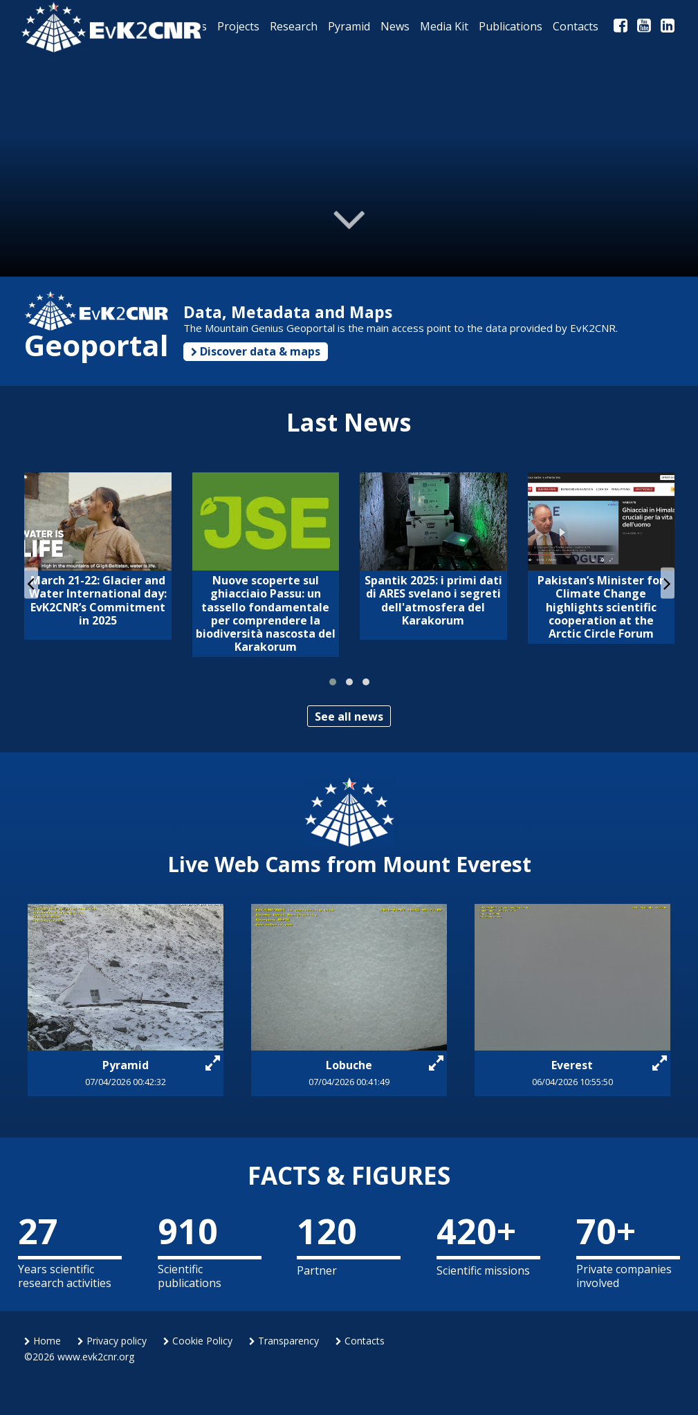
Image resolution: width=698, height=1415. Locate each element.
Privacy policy (112, 1340)
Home (42, 1340)
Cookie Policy (197, 1340)
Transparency (284, 1340)
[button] (332, 682)
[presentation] (31, 582)
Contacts (360, 1340)
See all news (349, 716)
